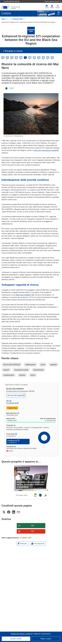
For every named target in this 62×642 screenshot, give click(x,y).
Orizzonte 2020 (17, 19)
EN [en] (12, 57)
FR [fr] (21, 57)
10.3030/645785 (11, 403)
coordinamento (8, 375)
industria (22, 375)
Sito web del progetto (16, 395)
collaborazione (30, 364)
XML (32, 525)
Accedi (46, 6)
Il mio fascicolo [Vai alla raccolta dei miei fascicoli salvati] (37, 544)
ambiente (53, 364)
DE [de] (7, 57)
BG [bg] (3, 57)
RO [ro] (39, 57)
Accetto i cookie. (16, 639)
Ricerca (58, 6)
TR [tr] (48, 57)
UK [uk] (52, 57)
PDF (32, 531)
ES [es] (16, 57)
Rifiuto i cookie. (46, 639)
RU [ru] (43, 57)
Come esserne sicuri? (53, 1)
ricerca (32, 375)
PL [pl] (34, 57)
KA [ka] (30, 57)
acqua (43, 364)
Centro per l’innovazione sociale (45, 150)
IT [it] (25, 57)
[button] (52, 6)
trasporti (6, 370)
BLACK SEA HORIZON (11, 364)
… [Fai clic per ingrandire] (9, 19)
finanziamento (38, 370)
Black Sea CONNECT (25, 295)
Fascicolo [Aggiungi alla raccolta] (22, 543)
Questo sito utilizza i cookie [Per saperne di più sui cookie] (21, 634)
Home (3, 19)
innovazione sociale (21, 370)
